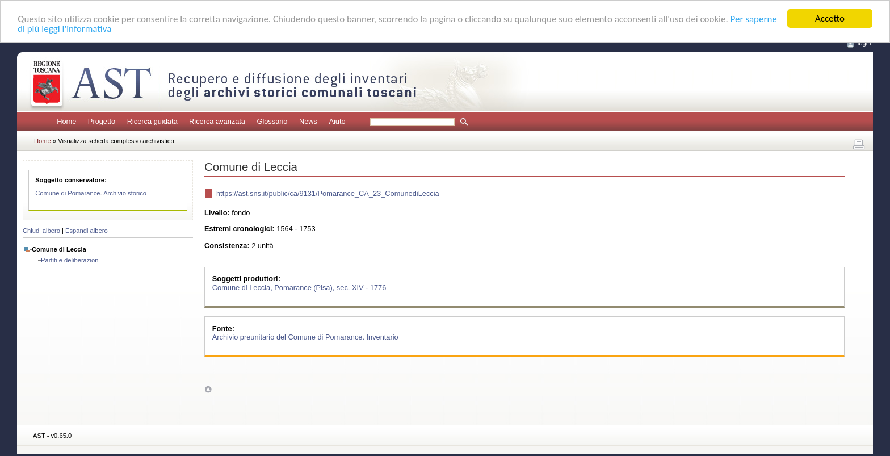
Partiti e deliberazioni (70, 260)
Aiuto (337, 121)
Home (66, 121)
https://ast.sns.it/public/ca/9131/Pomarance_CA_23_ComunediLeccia (327, 193)
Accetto (830, 18)
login (864, 43)
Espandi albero (86, 230)
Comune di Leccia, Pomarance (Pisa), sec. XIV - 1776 (299, 287)
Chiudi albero (41, 230)
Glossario (272, 121)
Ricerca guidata (152, 121)
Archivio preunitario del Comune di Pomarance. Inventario (305, 337)
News (308, 121)
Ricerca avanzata (217, 121)
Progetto (101, 121)
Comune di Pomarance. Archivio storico (90, 193)
